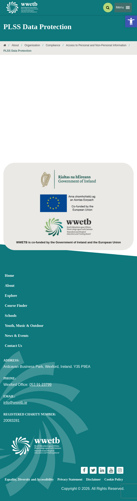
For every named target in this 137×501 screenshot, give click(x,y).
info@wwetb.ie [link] (15, 402)
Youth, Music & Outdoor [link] (24, 326)
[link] (131, 21)
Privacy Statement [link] (69, 479)
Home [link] (9, 275)
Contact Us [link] (13, 346)
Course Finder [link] (16, 306)
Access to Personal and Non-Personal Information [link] (96, 45)
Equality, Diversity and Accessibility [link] (29, 479)
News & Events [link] (16, 336)
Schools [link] (11, 316)
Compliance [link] (53, 45)
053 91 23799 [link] (40, 385)
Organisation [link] (32, 45)
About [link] (15, 45)
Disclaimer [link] (93, 479)
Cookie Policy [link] (114, 479)
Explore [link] (11, 296)
